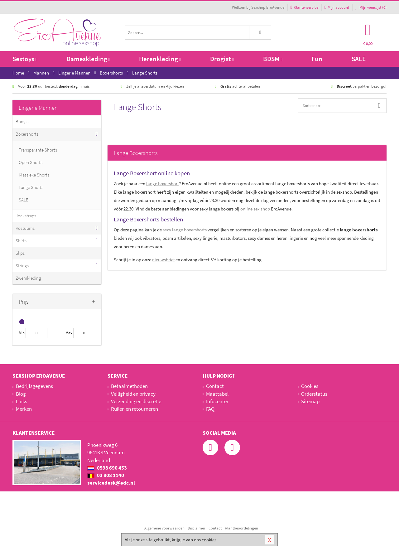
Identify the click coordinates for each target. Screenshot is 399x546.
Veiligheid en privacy (133, 393)
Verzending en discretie (136, 401)
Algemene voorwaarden (164, 528)
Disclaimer (196, 528)
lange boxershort (162, 183)
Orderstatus (314, 393)
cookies (209, 540)
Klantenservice (304, 7)
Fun (316, 59)
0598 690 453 (107, 467)
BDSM (272, 59)
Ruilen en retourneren (134, 408)
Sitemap (310, 401)
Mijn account (336, 7)
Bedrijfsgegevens (34, 386)
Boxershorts (27, 134)
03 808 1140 (105, 475)
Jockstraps (26, 216)
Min (22, 333)
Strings (22, 265)
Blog (21, 393)
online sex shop (255, 209)
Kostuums (25, 228)
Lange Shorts (31, 187)
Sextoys (24, 59)
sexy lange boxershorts (185, 230)
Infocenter (217, 401)
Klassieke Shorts (34, 175)
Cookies (309, 386)
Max (68, 333)
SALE (359, 59)
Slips (20, 253)
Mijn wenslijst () (371, 7)
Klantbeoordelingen (241, 528)
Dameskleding (88, 59)
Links (21, 401)
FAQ (210, 408)
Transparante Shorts (38, 150)
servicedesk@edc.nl (111, 482)
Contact (215, 386)
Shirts (21, 241)
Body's (22, 121)
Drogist (222, 59)
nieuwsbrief (163, 260)
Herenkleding (160, 59)
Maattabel (217, 393)
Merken (24, 408)
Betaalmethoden (129, 386)
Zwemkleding (28, 278)
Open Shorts (30, 162)
